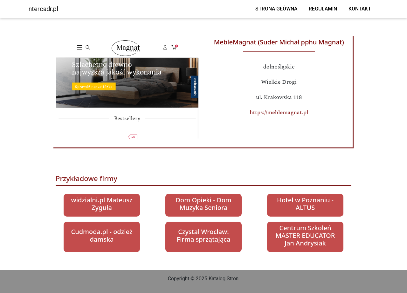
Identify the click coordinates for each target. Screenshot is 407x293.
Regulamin (323, 9)
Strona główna (276, 9)
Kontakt (359, 9)
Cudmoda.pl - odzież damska (101, 235)
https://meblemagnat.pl (279, 112)
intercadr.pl (42, 9)
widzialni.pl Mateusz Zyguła (102, 204)
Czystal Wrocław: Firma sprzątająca (204, 235)
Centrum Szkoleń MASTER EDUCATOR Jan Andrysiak (305, 235)
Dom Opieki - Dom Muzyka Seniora (203, 204)
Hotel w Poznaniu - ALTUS (305, 204)
